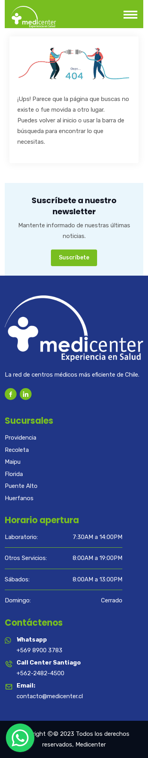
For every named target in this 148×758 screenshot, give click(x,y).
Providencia (20, 437)
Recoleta (17, 449)
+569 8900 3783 (39, 650)
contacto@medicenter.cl (50, 696)
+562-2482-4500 (40, 673)
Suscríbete (74, 257)
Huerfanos (19, 498)
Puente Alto (21, 485)
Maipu (13, 461)
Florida (14, 474)
